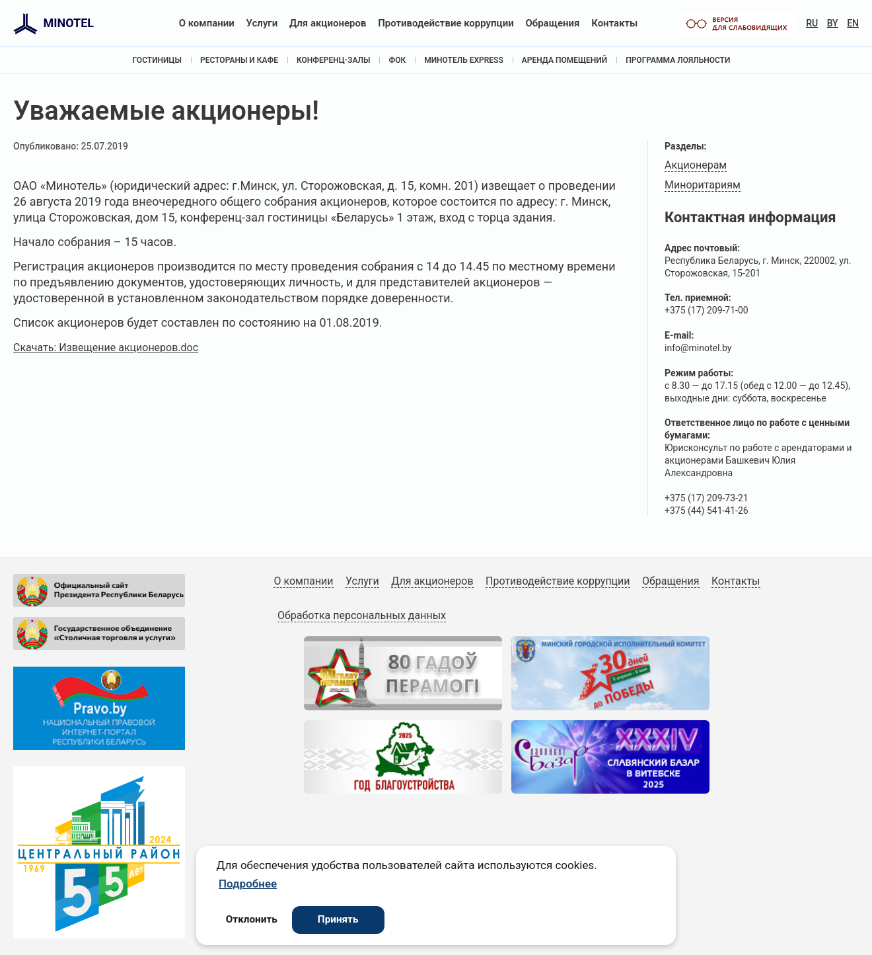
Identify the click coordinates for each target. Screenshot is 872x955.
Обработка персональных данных (361, 615)
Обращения (552, 23)
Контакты (614, 23)
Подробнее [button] (248, 883)
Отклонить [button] (251, 919)
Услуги (262, 23)
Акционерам (696, 165)
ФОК (397, 60)
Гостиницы (157, 60)
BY (832, 23)
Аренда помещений (564, 60)
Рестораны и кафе (239, 60)
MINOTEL (68, 23)
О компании (207, 23)
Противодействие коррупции (446, 23)
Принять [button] (338, 919)
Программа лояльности (678, 60)
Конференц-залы (334, 60)
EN (853, 23)
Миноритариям (703, 185)
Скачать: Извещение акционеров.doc (105, 347)
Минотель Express (463, 60)
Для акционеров (328, 23)
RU (812, 23)
